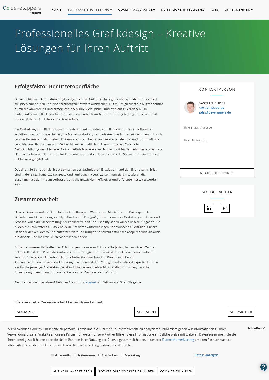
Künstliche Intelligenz (182, 10)
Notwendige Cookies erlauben (126, 371)
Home (56, 10)
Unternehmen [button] (239, 10)
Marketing (132, 355)
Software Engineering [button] (90, 10)
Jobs (215, 10)
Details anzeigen (206, 355)
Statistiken (110, 355)
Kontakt (91, 282)
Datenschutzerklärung (178, 339)
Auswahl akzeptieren (72, 371)
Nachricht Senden (217, 173)
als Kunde (26, 312)
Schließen (255, 328)
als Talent (146, 312)
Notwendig (62, 355)
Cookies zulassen (176, 371)
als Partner (241, 312)
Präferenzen (86, 355)
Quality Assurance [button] (136, 10)
